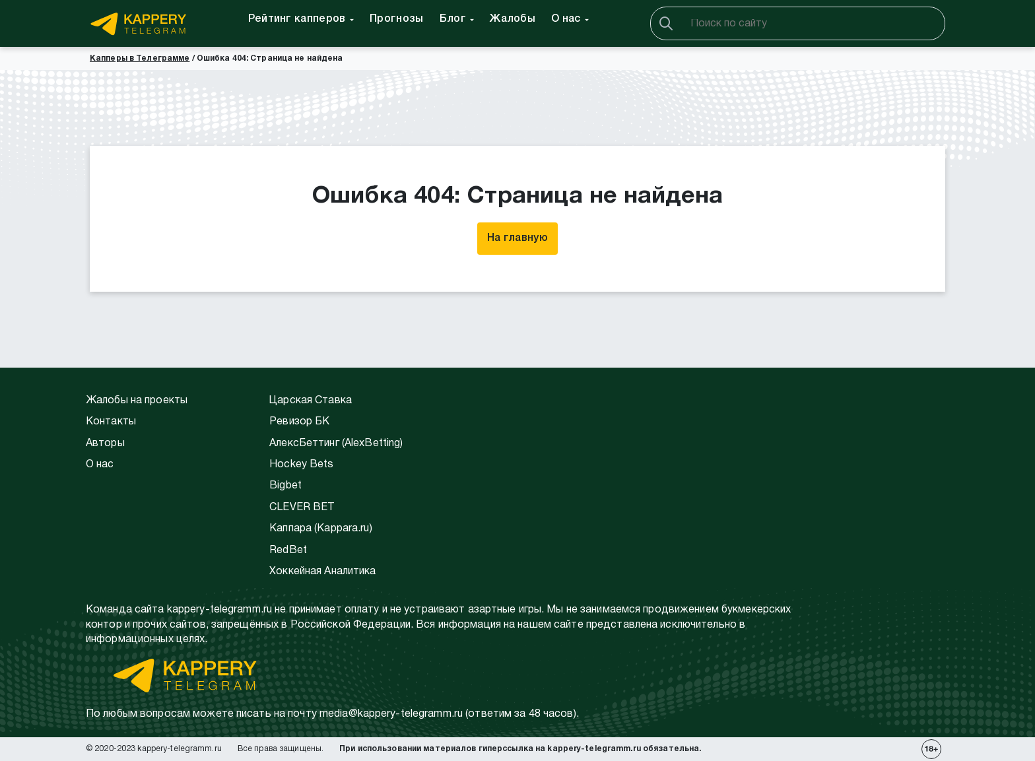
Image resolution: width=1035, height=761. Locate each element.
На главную (517, 238)
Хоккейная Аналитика (322, 571)
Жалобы (512, 19)
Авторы (105, 443)
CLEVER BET (302, 507)
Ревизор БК (299, 421)
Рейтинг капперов (297, 19)
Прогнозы (397, 19)
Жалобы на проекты (136, 400)
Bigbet (285, 485)
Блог (453, 19)
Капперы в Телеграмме (139, 58)
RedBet (288, 550)
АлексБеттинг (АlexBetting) (336, 443)
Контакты (111, 421)
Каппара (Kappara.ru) (320, 528)
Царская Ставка (310, 400)
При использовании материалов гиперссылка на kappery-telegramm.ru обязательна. (520, 748)
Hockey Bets (301, 464)
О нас (566, 19)
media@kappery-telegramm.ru (391, 714)
